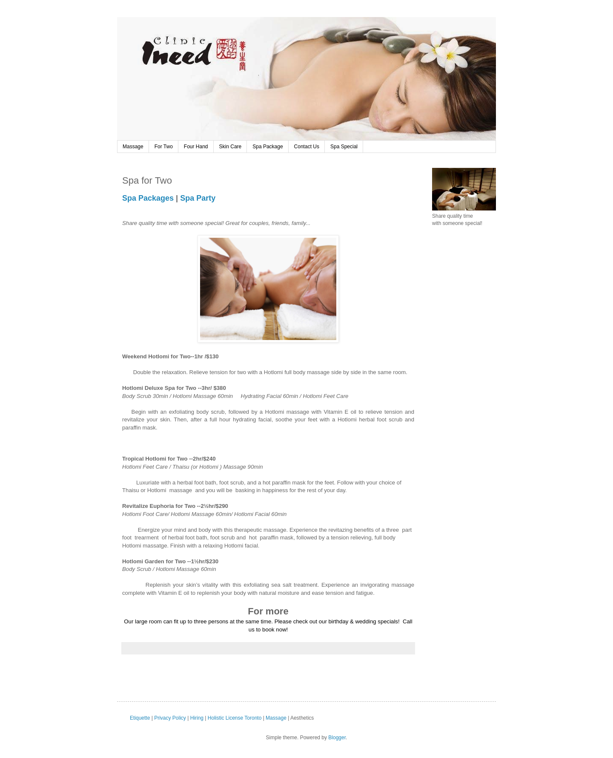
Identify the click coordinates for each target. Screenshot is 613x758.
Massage (133, 147)
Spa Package (267, 147)
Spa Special (344, 147)
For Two (164, 147)
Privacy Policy (170, 718)
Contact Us (306, 147)
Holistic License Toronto (235, 718)
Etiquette (140, 718)
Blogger (337, 738)
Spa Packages (148, 198)
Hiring (196, 718)
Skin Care (230, 147)
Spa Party (197, 198)
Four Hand (196, 147)
